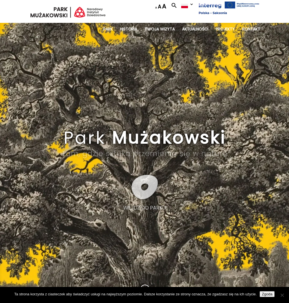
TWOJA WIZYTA (159, 29)
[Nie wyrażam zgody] (282, 295)
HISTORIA (128, 29)
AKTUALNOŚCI (195, 29)
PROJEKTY (225, 29)
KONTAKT (251, 29)
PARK (108, 29)
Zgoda (267, 294)
